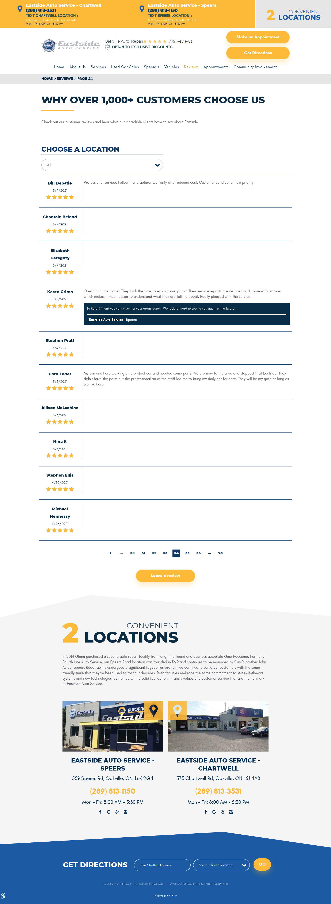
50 (132, 553)
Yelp (222, 812)
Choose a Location (80, 149)
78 (220, 553)
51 (143, 553)
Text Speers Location (170, 16)
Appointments (216, 67)
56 (199, 553)
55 (188, 553)
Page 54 (85, 78)
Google (214, 812)
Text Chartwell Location (52, 16)
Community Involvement (255, 67)
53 (165, 553)
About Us (77, 67)
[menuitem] (59, 67)
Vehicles (171, 67)
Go (262, 864)
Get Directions (258, 53)
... (121, 553)
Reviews (191, 67)
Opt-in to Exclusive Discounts (142, 47)
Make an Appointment (257, 37)
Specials (151, 67)
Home (59, 67)
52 (154, 553)
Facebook (205, 812)
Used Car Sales (125, 67)
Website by (165, 895)
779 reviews (180, 41)
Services (98, 67)
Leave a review (165, 575)
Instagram (231, 812)
